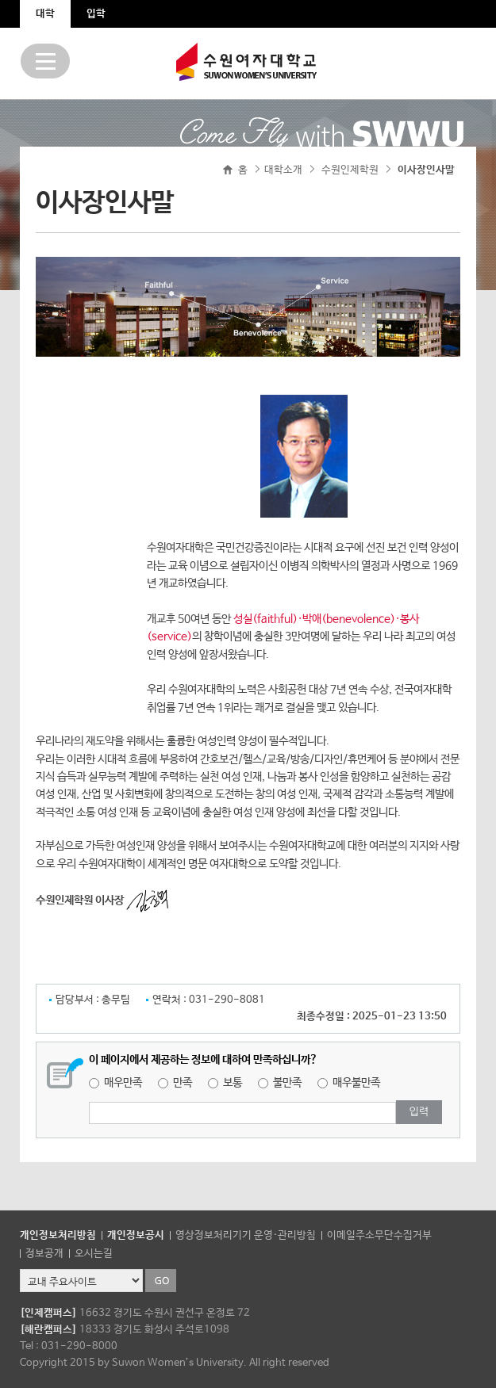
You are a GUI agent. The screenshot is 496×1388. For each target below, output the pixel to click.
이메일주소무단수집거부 (379, 1235)
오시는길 (94, 1254)
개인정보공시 (135, 1235)
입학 (96, 14)
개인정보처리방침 (58, 1235)
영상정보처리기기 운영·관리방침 (245, 1235)
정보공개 (44, 1254)
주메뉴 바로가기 (0, 0)
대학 (45, 14)
